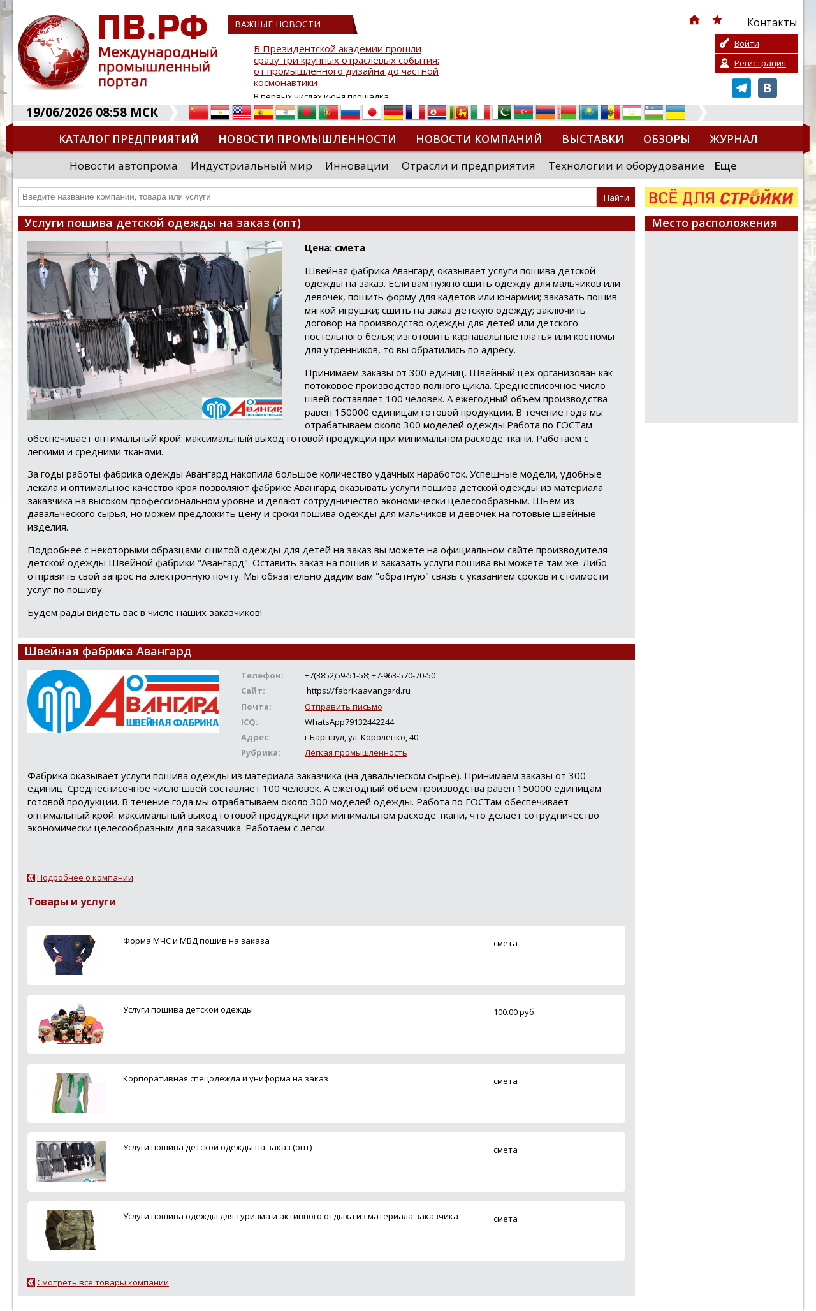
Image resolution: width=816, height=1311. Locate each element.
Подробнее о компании (85, 877)
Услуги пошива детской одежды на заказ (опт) (217, 1147)
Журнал (734, 138)
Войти (746, 43)
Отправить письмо (343, 706)
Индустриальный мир (251, 165)
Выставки (593, 138)
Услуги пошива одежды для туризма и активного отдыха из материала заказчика (290, 1216)
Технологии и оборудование (626, 165)
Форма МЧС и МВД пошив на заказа (196, 940)
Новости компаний (479, 138)
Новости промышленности (307, 138)
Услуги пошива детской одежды (188, 1009)
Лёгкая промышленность (356, 752)
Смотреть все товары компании (103, 1282)
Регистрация (760, 63)
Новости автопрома (123, 165)
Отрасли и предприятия (469, 165)
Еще (725, 165)
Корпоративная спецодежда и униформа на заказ (225, 1078)
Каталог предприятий (129, 138)
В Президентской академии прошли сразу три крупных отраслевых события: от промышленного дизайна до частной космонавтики (346, 66)
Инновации (357, 165)
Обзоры (666, 138)
